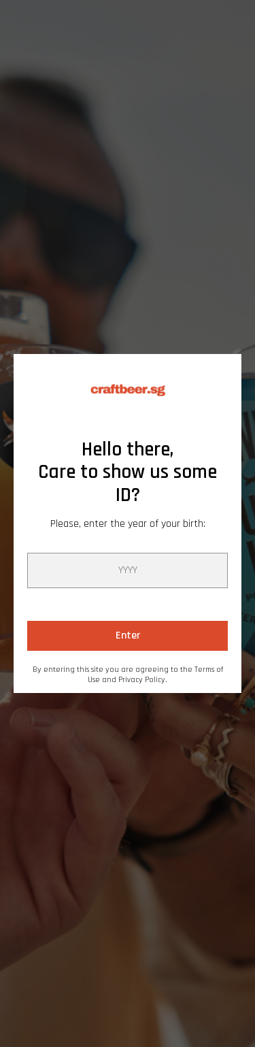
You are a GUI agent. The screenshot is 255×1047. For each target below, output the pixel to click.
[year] (127, 570)
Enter (128, 635)
